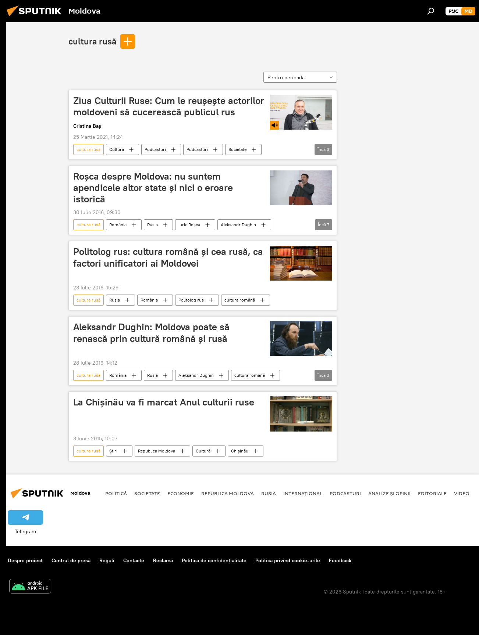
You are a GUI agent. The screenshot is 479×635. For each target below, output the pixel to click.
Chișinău (239, 451)
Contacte (133, 560)
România (118, 224)
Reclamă (163, 560)
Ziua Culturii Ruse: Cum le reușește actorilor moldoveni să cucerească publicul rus (168, 106)
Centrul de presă (71, 560)
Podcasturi (155, 149)
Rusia (152, 224)
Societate (237, 149)
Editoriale (432, 493)
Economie (180, 493)
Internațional (302, 493)
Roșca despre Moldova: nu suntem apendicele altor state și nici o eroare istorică (153, 187)
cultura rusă (92, 41)
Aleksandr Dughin (238, 224)
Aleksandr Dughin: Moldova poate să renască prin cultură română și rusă (151, 332)
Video (461, 493)
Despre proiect (25, 560)
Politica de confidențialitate (214, 560)
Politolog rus (191, 300)
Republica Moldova (156, 451)
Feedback (340, 560)
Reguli (106, 560)
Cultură (116, 149)
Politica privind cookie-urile (287, 560)
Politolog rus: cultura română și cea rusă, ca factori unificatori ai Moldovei (168, 257)
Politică (116, 493)
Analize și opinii (389, 493)
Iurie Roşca (189, 224)
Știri (113, 451)
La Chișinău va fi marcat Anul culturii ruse (163, 402)
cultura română (239, 300)
